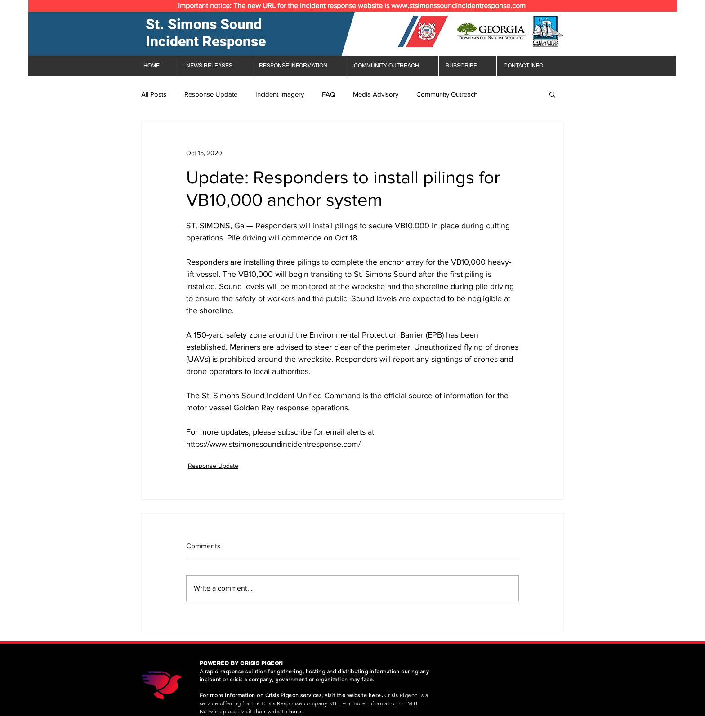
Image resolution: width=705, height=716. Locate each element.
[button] (552, 94)
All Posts (153, 94)
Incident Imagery (279, 94)
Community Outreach (446, 94)
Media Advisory (375, 94)
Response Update (210, 94)
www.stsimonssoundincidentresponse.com (458, 5)
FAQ (328, 94)
